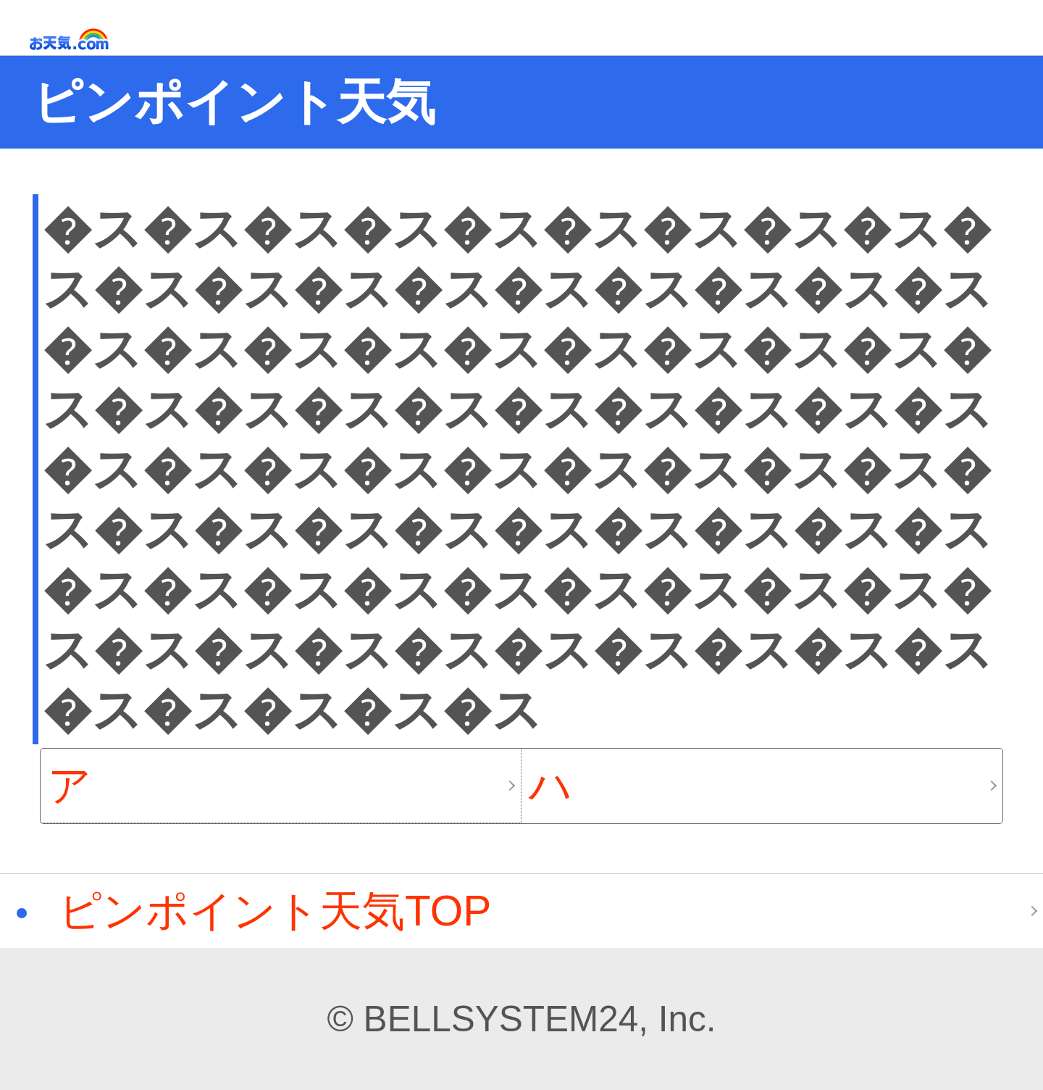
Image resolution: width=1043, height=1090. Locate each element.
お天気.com (90, 39)
